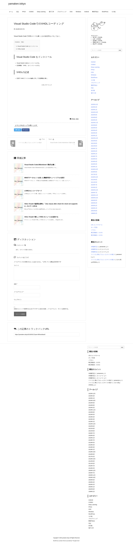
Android (93, 62)
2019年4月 (94, 161)
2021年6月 (94, 146)
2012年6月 (94, 179)
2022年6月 (94, 140)
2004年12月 (94, 190)
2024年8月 (94, 117)
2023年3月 (94, 133)
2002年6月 (94, 210)
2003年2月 (94, 205)
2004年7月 (94, 192)
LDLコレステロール (96, 225)
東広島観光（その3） (97, 232)
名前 (15, 284)
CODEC (93, 64)
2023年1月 (94, 135)
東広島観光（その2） (97, 235)
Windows (93, 75)
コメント (16, 265)
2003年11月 (94, 195)
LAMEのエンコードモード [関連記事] (33, 191)
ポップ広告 (94, 227)
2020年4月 (94, 151)
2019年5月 (94, 159)
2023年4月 (94, 130)
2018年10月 (94, 169)
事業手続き (94, 85)
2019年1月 (94, 166)
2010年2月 (94, 187)
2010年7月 (94, 185)
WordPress (94, 77)
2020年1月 (94, 153)
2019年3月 (94, 164)
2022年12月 (94, 138)
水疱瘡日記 (94, 246)
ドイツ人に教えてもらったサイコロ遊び (102, 254)
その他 (93, 80)
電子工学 (93, 93)
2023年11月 (94, 122)
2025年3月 (94, 107)
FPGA (73, 119)
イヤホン (93, 230)
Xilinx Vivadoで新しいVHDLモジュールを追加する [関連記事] (41, 217)
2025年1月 (94, 109)
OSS (77, 119)
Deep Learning (95, 67)
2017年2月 (94, 174)
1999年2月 (94, 213)
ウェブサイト (18, 299)
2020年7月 (94, 148)
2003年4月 (94, 203)
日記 (92, 88)
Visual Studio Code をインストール (27, 46)
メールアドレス (19, 292)
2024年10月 (94, 112)
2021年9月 (94, 143)
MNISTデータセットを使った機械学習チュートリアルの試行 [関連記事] (44, 177)
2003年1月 (94, 208)
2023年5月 (94, 127)
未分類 (93, 90)
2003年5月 (94, 200)
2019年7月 (94, 156)
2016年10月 (94, 177)
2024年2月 (94, 120)
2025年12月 (94, 104)
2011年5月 (94, 182)
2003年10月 (94, 197)
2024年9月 (94, 115)
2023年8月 (94, 125)
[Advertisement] (46, 99)
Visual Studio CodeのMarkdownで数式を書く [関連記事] (40, 164)
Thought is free (76, 540)
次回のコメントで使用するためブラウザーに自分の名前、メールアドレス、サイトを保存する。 (41, 309)
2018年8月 (94, 172)
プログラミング (95, 82)
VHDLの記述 (20, 49)
